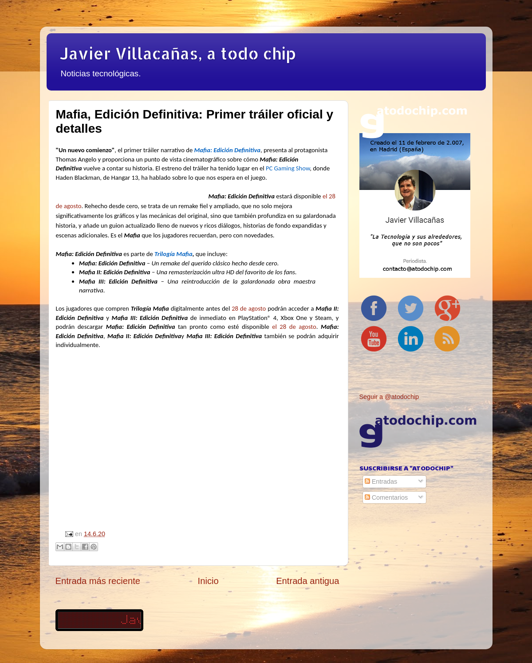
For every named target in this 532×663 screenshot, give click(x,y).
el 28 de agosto (294, 327)
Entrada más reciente (98, 581)
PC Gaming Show (288, 168)
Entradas (381, 481)
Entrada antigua (307, 581)
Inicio (208, 581)
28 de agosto (249, 308)
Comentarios (386, 497)
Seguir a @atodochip (389, 396)
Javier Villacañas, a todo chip (178, 53)
